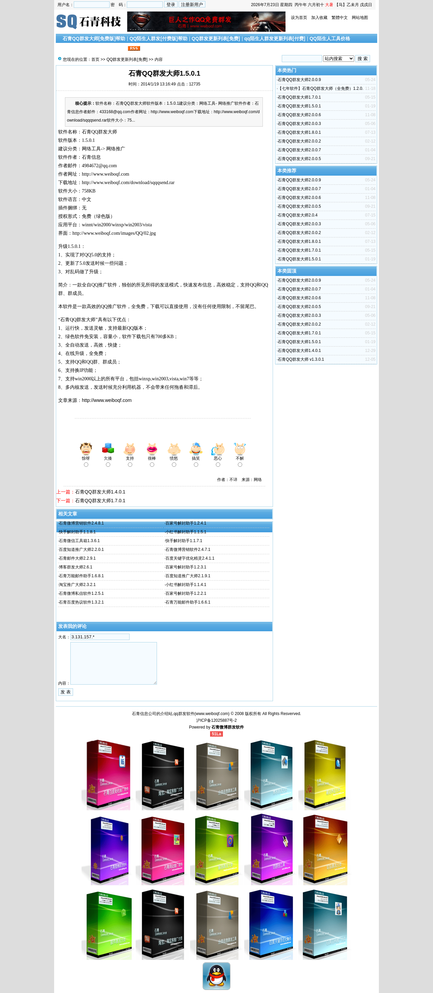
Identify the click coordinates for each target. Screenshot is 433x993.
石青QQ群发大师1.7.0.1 (100, 500)
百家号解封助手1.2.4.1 (185, 523)
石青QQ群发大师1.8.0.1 (299, 132)
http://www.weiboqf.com (107, 400)
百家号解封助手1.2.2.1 (185, 593)
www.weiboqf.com (212, 713)
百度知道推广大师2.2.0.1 (81, 549)
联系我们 (116, 48)
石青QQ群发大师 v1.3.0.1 (301, 359)
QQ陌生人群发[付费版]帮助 (158, 38)
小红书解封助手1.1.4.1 (185, 584)
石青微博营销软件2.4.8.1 (81, 523)
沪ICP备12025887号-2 (216, 720)
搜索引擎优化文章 (84, 48)
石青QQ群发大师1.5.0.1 (299, 106)
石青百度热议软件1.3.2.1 (81, 602)
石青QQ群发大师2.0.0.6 (299, 114)
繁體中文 (340, 17)
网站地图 (360, 17)
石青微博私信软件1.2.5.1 (81, 593)
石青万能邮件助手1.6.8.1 (81, 576)
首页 (95, 59)
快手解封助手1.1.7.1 (183, 540)
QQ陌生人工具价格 (330, 38)
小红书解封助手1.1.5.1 (185, 532)
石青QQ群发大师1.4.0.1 (100, 491)
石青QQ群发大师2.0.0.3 (299, 123)
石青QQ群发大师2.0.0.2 (299, 141)
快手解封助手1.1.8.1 (77, 532)
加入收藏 (319, 17)
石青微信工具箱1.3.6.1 (79, 540)
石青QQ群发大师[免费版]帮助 (94, 38)
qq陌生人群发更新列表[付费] (274, 38)
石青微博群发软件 (227, 727)
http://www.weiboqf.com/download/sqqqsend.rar (128, 182)
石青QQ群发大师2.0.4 (297, 215)
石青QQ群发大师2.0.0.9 (299, 79)
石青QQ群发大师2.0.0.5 (299, 158)
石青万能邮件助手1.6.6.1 (187, 602)
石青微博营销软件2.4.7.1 (187, 549)
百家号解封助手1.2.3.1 (185, 567)
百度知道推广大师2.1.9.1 (187, 576)
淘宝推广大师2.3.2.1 (77, 584)
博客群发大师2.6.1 (75, 567)
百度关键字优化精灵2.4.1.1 (189, 558)
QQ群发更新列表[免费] (215, 38)
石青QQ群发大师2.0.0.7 (299, 150)
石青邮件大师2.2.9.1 (77, 558)
